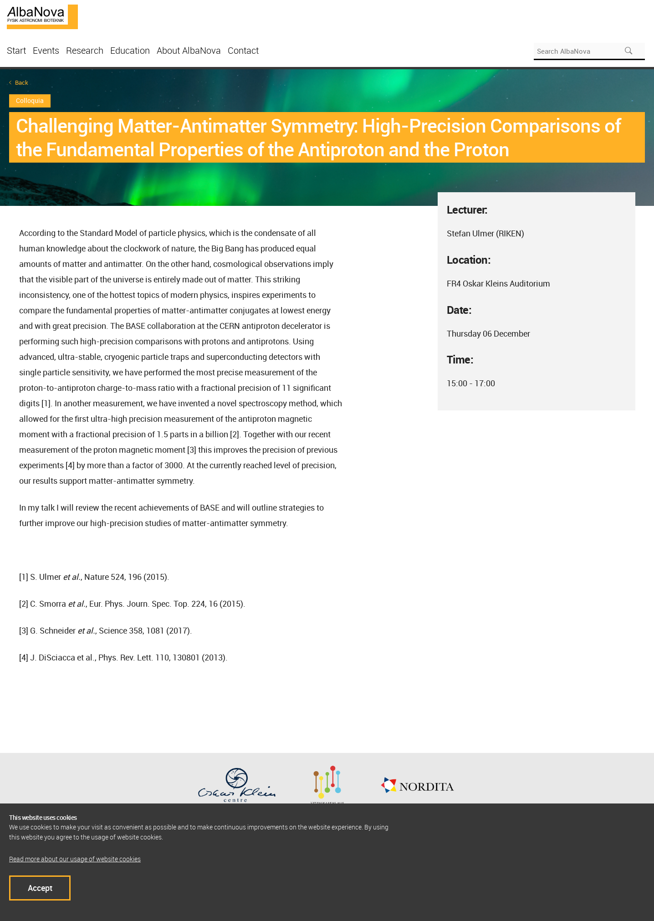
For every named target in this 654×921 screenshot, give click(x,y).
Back (21, 83)
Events (46, 50)
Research (84, 50)
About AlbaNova (189, 50)
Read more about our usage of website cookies (75, 858)
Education (130, 50)
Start (16, 50)
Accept (40, 887)
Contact (243, 50)
